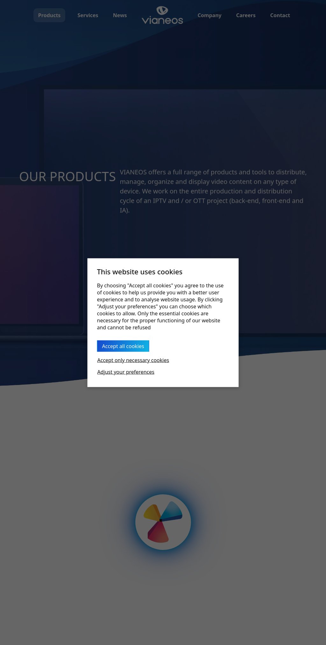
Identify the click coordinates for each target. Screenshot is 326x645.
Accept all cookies (123, 345)
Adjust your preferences (125, 371)
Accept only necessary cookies (133, 359)
